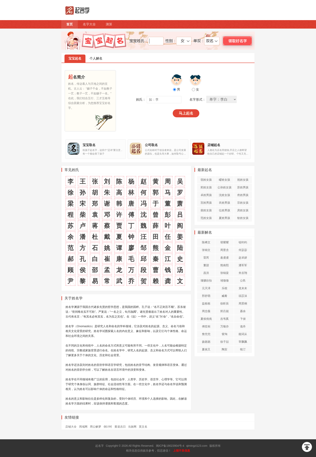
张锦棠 (224, 272)
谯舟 (243, 326)
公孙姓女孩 (224, 187)
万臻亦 (224, 326)
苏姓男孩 (242, 187)
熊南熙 (224, 265)
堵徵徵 (224, 280)
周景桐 (243, 303)
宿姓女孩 (206, 179)
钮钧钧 (243, 242)
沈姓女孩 (224, 195)
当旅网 (132, 426)
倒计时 (108, 426)
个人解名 (95, 58)
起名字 (99, 445)
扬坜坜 (206, 341)
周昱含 (224, 250)
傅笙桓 (206, 326)
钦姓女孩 (242, 218)
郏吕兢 (224, 311)
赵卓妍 (243, 257)
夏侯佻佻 (206, 318)
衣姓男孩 (224, 202)
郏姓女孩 (206, 187)
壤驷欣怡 (206, 280)
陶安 (224, 349)
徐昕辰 (224, 303)
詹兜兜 (206, 334)
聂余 (243, 311)
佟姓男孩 (242, 195)
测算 (109, 24)
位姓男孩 (224, 210)
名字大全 (89, 24)
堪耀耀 (224, 242)
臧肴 (224, 295)
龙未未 (243, 288)
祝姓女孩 (242, 179)
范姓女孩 (206, 218)
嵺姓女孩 (224, 179)
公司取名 (151, 145)
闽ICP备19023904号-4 (170, 445)
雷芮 (206, 257)
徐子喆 (224, 341)
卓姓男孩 (206, 195)
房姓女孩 (242, 210)
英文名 (143, 426)
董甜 (206, 265)
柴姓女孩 (206, 210)
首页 (69, 24)
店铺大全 (71, 426)
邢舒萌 (206, 295)
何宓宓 (243, 250)
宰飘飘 (243, 341)
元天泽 (206, 288)
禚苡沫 (243, 295)
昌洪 (206, 272)
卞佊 (243, 318)
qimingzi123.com (196, 445)
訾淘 (224, 334)
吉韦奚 (224, 318)
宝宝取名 (89, 145)
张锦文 (206, 250)
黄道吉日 (120, 426)
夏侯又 (206, 349)
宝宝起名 (75, 58)
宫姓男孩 (206, 202)
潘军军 (243, 265)
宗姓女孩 (242, 202)
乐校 (224, 288)
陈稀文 (206, 242)
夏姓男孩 (224, 218)
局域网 (83, 426)
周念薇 (206, 311)
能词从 (243, 334)
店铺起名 (213, 145)
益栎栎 (206, 303)
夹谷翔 (243, 272)
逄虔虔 (224, 257)
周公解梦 (95, 426)
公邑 (243, 280)
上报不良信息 (181, 450)
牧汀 (243, 349)
